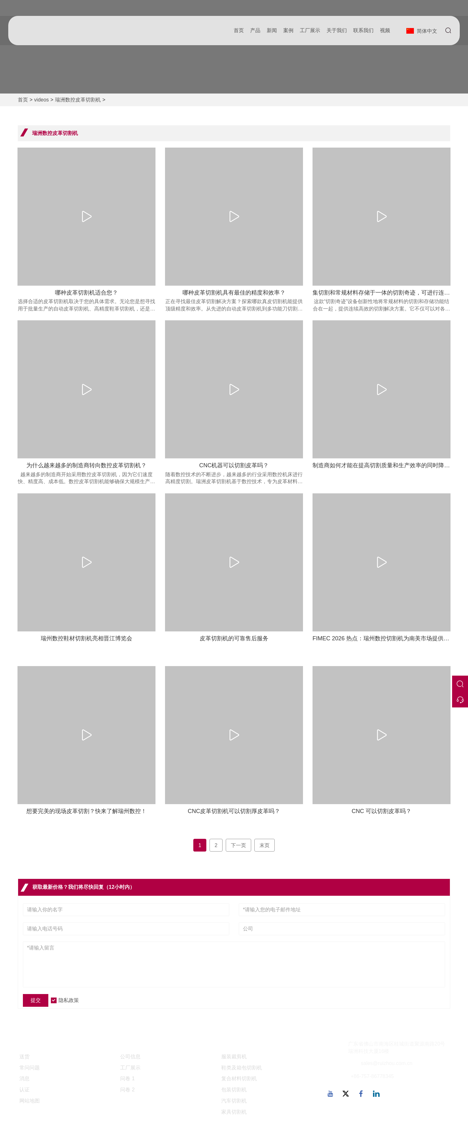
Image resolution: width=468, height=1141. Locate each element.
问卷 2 (127, 1089)
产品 (255, 30)
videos (41, 99)
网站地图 (29, 1100)
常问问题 (29, 1067)
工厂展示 (309, 30)
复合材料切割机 (239, 1078)
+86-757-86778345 (372, 1076)
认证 (24, 1089)
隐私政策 (69, 1000)
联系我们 (363, 30)
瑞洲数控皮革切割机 (78, 99)
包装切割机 (234, 1089)
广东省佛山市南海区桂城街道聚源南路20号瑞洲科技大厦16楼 (396, 1047)
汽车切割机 (234, 1100)
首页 (238, 30)
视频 (384, 30)
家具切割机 (234, 1112)
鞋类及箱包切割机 (241, 1067)
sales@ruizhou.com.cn (386, 1063)
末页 (264, 845)
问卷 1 (127, 1078)
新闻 (271, 30)
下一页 (238, 845)
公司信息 (130, 1056)
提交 (36, 1000)
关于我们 (336, 30)
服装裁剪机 (234, 1056)
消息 (24, 1078)
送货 (24, 1056)
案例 (288, 30)
